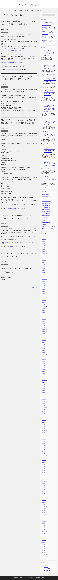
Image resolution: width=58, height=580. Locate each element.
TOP (9, 11)
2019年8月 (44, 412)
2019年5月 (44, 418)
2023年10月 (44, 306)
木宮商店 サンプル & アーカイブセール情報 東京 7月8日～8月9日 (48, 28)
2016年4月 (44, 496)
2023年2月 (44, 323)
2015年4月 (44, 521)
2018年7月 (44, 439)
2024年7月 (44, 287)
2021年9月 (44, 359)
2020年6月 (44, 390)
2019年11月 (44, 405)
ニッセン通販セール (46, 222)
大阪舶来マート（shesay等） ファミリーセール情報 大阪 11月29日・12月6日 (18, 224)
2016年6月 (44, 492)
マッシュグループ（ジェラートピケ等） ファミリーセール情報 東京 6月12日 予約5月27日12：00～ (49, 108)
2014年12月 (44, 529)
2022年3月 (44, 346)
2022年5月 (44, 342)
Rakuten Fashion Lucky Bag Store (13, 69)
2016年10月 (44, 483)
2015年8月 (44, 513)
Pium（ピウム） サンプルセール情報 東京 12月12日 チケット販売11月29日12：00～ (19, 126)
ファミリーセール (4, 32)
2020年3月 (44, 397)
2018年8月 (44, 437)
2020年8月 (44, 386)
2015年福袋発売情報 (46, 197)
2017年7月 (44, 464)
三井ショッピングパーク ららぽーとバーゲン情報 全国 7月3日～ (48, 37)
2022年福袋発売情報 (46, 209)
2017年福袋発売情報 (46, 201)
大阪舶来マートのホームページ (15, 255)
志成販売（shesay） (5, 251)
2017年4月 (44, 470)
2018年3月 (44, 447)
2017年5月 (44, 468)
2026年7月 (44, 237)
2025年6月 (44, 264)
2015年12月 (44, 504)
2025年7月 (44, 262)
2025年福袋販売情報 (46, 216)
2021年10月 (44, 357)
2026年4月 (44, 243)
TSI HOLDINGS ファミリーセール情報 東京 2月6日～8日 (49, 136)
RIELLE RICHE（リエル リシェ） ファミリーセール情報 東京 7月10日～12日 (48, 24)
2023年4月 (44, 319)
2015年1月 (44, 527)
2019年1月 (44, 426)
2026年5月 (44, 241)
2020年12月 (44, 378)
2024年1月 (44, 300)
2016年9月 (44, 485)
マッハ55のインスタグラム (14, 116)
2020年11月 (44, 380)
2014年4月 (44, 546)
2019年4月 (44, 420)
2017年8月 (44, 462)
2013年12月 (44, 555)
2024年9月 (44, 283)
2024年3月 (44, 296)
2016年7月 (44, 489)
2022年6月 (44, 340)
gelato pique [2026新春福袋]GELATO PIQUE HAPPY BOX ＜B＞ (15, 62)
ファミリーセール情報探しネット (29, 5)
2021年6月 (44, 365)
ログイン (45, 565)
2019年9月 (44, 409)
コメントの (47, 569)
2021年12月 (44, 353)
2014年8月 (44, 538)
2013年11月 (44, 557)
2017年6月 (44, 466)
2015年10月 (44, 508)
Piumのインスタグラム (14, 214)
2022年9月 (44, 334)
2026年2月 (44, 247)
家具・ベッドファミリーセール (48, 226)
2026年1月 (44, 249)
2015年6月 (44, 517)
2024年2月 (44, 298)
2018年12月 (44, 428)
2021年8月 (44, 361)
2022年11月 (44, 329)
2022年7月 (44, 338)
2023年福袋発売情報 (46, 211)
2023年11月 (44, 304)
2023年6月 (44, 315)
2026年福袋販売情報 (46, 218)
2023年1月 (44, 325)
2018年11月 (44, 430)
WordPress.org (47, 570)
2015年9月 (44, 510)
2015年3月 (44, 523)
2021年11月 (44, 355)
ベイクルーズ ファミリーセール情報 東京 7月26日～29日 (50, 80)
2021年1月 (44, 376)
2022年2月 (44, 348)
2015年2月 (44, 525)
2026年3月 (44, 245)
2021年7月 (44, 363)
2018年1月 (44, 452)
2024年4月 (44, 294)
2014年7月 (44, 540)
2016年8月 (44, 487)
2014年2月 (44, 550)
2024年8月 (44, 285)
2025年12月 (44, 252)
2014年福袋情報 (45, 195)
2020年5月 (44, 393)
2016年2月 (44, 500)
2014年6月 (44, 542)
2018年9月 (44, 435)
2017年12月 (44, 454)
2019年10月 (44, 407)
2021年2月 (44, 374)
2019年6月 (44, 416)
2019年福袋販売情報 (46, 205)
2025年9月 (44, 258)
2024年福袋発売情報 (46, 214)
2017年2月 (44, 475)
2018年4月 (44, 445)
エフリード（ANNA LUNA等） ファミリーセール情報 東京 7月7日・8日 (48, 33)
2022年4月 (44, 344)
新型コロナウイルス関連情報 (48, 228)
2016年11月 (44, 481)
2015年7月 (44, 515)
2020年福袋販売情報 (46, 207)
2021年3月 (44, 372)
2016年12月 (44, 479)
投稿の (46, 567)
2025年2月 (44, 273)
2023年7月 (44, 313)
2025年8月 (44, 260)
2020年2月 (44, 399)
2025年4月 (44, 268)
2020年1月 (44, 401)
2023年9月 (44, 308)
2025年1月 (44, 275)
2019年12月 (44, 403)
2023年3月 (44, 321)
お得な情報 (44, 220)
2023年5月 (44, 317)
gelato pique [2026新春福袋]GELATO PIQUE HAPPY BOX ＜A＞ (15, 51)
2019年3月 (44, 422)
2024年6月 (44, 289)
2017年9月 (44, 460)
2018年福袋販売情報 (46, 203)
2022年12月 (44, 327)
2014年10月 (44, 534)
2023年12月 (44, 302)
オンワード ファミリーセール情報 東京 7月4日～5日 (50, 123)
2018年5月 (44, 443)
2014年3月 (44, 548)
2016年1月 (44, 502)
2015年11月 (44, 506)
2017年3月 (44, 473)
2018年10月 (44, 433)
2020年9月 (44, 384)
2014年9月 (44, 536)
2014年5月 (44, 544)
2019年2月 (44, 424)
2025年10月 (44, 256)
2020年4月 (44, 395)
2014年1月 (44, 553)
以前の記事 (34, 296)
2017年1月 (44, 477)
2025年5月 (44, 266)
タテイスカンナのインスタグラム (16, 290)
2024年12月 (44, 277)
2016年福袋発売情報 (46, 199)
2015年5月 (44, 519)
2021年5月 (44, 367)
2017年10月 (44, 458)
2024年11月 (44, 279)
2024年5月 (44, 292)
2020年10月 (44, 382)
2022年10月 (44, 332)
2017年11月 (44, 456)
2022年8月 (44, 336)
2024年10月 (44, 281)
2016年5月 (44, 494)
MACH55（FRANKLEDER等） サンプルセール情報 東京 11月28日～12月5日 (18, 79)
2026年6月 (44, 239)
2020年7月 (44, 388)
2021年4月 (44, 369)
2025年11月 (44, 254)
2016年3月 (44, 498)
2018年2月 (44, 449)
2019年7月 (44, 414)
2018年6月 (44, 441)
